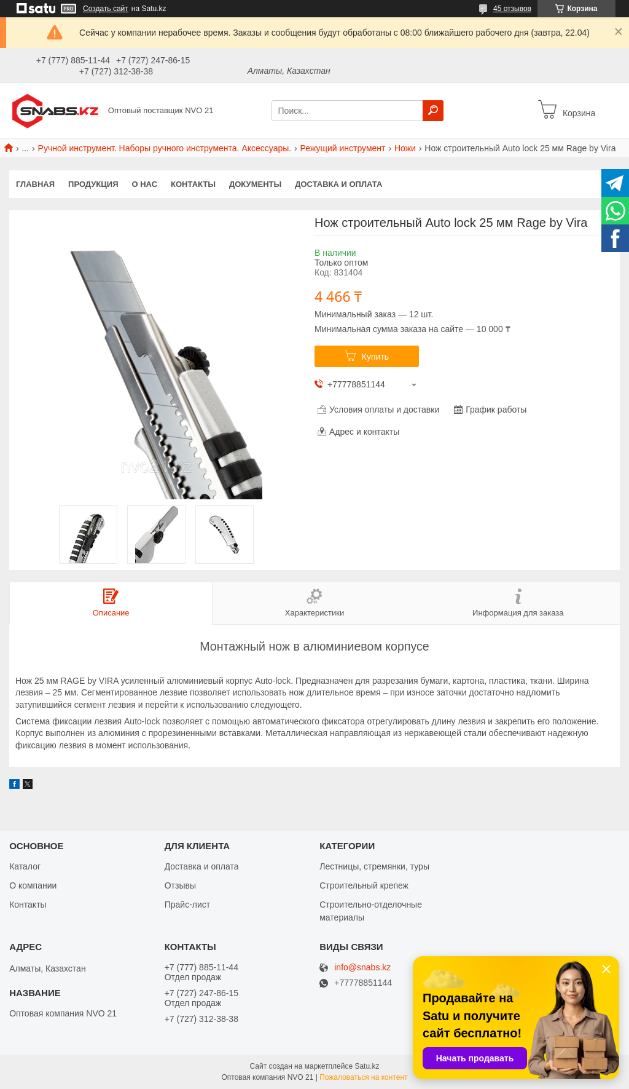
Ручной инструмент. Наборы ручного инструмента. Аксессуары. (165, 148)
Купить (375, 357)
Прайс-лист (188, 904)
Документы (255, 184)
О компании (33, 885)
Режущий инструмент (343, 148)
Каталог (25, 866)
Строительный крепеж (363, 885)
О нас (145, 184)
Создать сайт (105, 8)
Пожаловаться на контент (363, 1077)
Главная (35, 184)
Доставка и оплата (338, 184)
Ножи (405, 148)
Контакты (193, 184)
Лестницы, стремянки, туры (374, 866)
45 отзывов (512, 8)
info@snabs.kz (362, 967)
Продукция (93, 184)
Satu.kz (366, 1066)
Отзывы (180, 885)
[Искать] (433, 110)
